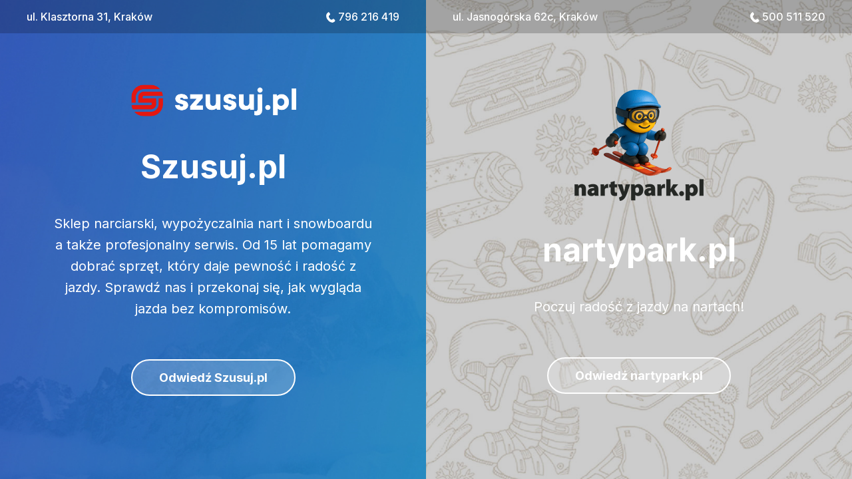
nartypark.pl (639, 249)
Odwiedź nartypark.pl (639, 376)
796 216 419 (368, 16)
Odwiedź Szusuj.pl (213, 378)
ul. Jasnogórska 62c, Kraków (525, 16)
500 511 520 (793, 16)
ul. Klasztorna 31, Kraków (89, 16)
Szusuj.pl (213, 166)
